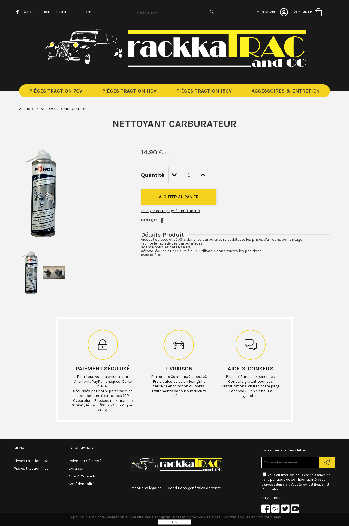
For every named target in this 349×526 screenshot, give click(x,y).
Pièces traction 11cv (31, 461)
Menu (19, 447)
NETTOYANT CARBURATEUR (174, 124)
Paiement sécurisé (103, 368)
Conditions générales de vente (194, 488)
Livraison (179, 368)
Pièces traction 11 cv (31, 468)
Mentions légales (146, 488)
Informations (81, 12)
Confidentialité (81, 484)
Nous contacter (54, 12)
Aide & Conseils (82, 476)
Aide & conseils (250, 368)
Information (80, 447)
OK (174, 522)
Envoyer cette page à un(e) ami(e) (170, 211)
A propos (30, 12)
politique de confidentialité (293, 479)
